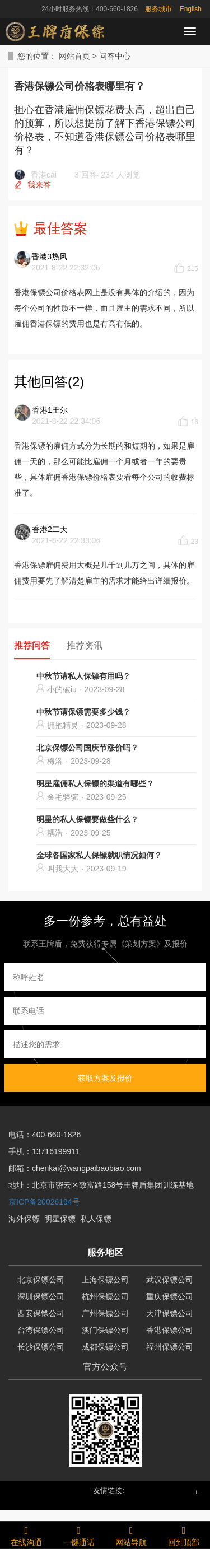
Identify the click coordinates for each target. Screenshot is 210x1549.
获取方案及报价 (105, 1078)
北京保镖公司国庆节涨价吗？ (87, 747)
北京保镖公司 (40, 1279)
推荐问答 (32, 645)
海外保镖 (24, 1218)
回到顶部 (183, 1534)
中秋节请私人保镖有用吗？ (83, 675)
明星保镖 (60, 1218)
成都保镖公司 (105, 1346)
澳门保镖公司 (105, 1330)
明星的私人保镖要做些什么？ (87, 819)
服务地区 (105, 1252)
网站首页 (74, 56)
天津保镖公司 (169, 1313)
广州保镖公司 (105, 1313)
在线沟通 (26, 1534)
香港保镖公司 (169, 1330)
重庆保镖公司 (169, 1296)
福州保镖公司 (169, 1346)
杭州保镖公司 (105, 1296)
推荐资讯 (84, 645)
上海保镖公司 (105, 1279)
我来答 (39, 184)
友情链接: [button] (108, 1490)
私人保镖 (95, 1218)
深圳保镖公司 (40, 1296)
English (191, 9)
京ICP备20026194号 (44, 1201)
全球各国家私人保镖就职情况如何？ (99, 855)
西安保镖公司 (40, 1313)
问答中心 (114, 56)
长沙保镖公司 (40, 1346)
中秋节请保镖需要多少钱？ (83, 711)
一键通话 (79, 1534)
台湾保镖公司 (40, 1330)
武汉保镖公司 (169, 1279)
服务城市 (158, 9)
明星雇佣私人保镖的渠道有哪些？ (95, 783)
